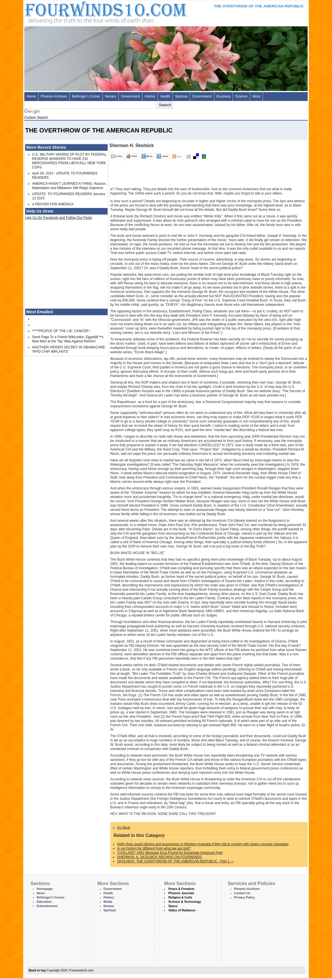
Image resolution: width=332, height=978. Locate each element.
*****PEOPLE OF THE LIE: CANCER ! (61, 331)
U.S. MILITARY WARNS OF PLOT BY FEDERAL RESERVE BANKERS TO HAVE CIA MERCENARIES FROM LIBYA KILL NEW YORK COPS (69, 160)
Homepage (44, 888)
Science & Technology (184, 901)
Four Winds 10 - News (81, 11)
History (150, 96)
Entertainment (47, 906)
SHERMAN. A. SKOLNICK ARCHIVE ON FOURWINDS (159, 857)
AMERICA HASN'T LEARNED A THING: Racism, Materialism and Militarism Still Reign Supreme (69, 186)
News (41, 893)
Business (224, 96)
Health (165, 96)
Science (241, 96)
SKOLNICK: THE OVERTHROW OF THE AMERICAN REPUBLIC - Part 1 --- (175, 861)
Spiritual (181, 96)
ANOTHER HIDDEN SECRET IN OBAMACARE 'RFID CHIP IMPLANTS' (68, 349)
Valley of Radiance (181, 910)
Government (130, 96)
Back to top (37, 970)
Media (108, 901)
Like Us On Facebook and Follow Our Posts (58, 218)
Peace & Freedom (181, 888)
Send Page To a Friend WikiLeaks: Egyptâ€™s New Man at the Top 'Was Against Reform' (67, 339)
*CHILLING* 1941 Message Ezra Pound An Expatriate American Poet (170, 853)
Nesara (110, 96)
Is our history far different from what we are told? (154, 848)
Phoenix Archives (54, 96)
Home (31, 96)
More (256, 96)
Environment (202, 96)
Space (172, 906)
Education (44, 901)
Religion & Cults (180, 897)
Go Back (123, 828)
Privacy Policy (244, 897)
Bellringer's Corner (86, 96)
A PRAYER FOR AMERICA (53, 204)
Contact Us (242, 893)
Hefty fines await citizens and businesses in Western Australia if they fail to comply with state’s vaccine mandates (202, 844)
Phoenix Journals (181, 893)
